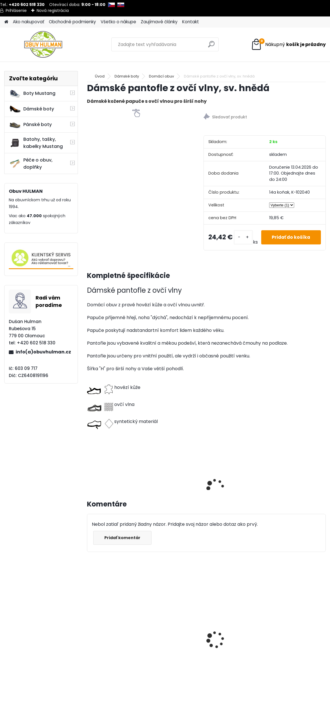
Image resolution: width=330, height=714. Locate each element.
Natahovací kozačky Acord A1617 (239, 637)
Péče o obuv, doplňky (31, 163)
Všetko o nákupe (118, 22)
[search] (212, 46)
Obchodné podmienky (72, 22)
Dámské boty (31, 109)
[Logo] (43, 44)
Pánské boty (30, 124)
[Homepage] (6, 22)
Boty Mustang (32, 93)
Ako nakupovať (28, 22)
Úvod (100, 76)
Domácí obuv (161, 76)
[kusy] (240, 237)
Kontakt (190, 22)
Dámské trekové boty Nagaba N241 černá (114, 620)
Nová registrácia (53, 10)
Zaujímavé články (159, 22)
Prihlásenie (16, 10)
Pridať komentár (123, 538)
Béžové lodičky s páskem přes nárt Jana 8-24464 (180, 636)
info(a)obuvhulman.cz (43, 352)
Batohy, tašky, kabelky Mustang (36, 143)
